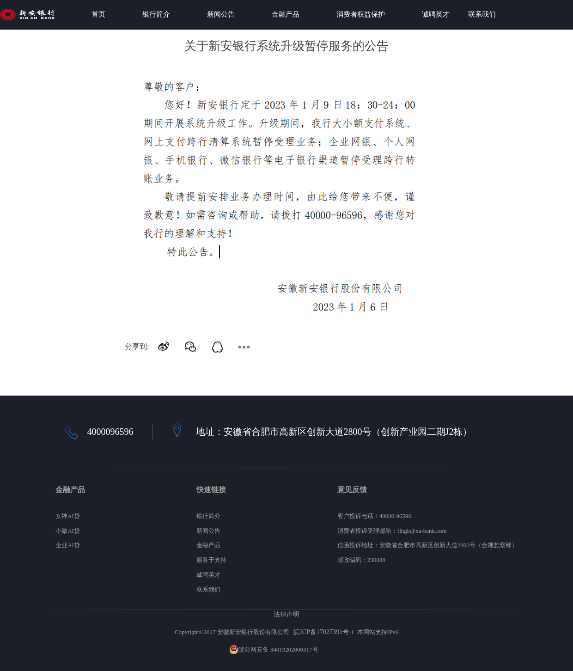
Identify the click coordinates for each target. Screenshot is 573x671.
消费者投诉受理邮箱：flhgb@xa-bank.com (392, 530)
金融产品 (285, 14)
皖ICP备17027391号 (321, 631)
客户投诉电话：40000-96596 (374, 515)
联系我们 (482, 14)
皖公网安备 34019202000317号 (273, 649)
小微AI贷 (67, 530)
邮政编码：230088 (361, 559)
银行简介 (156, 14)
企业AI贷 (67, 545)
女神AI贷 (67, 515)
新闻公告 (221, 14)
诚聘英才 (436, 14)
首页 (98, 14)
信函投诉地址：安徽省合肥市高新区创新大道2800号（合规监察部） (427, 545)
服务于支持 (211, 559)
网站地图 (332, 649)
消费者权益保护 (360, 14)
